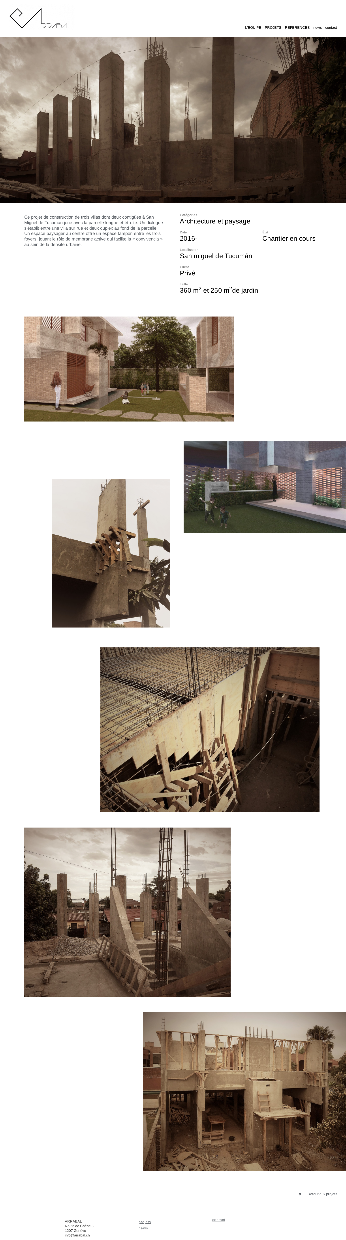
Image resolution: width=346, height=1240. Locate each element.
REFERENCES (297, 27)
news (317, 27)
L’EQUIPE (253, 27)
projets (145, 1222)
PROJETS (273, 27)
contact (331, 27)
